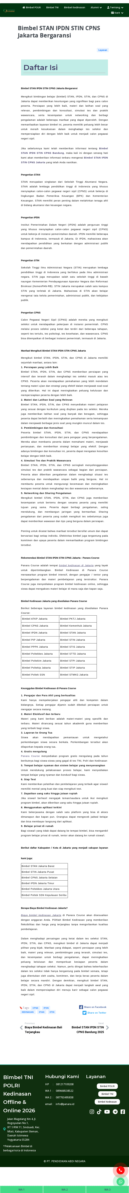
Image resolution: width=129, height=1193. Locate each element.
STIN (52, 1012)
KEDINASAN (28, 1012)
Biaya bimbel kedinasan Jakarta (41, 915)
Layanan (102, 50)
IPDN (46, 1008)
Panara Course (30, 756)
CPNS (36, 1008)
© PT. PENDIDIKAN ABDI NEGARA (64, 1161)
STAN (42, 1012)
